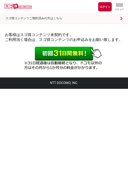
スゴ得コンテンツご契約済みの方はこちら (33, 18)
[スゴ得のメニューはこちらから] (119, 7)
